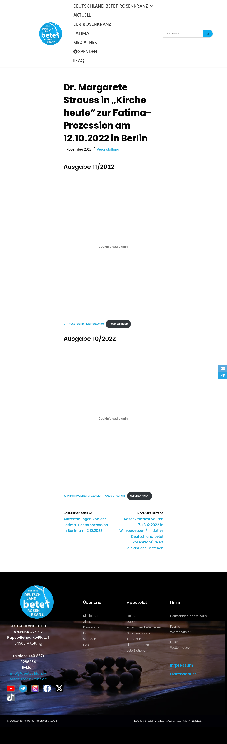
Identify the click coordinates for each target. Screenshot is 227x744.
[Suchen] (183, 34)
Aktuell (82, 15)
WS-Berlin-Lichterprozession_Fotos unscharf (94, 496)
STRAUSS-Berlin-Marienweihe (84, 324)
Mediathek (85, 42)
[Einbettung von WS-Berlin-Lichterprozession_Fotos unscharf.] (113, 418)
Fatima (81, 33)
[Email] (222, 368)
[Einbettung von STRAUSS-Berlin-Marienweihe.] (113, 246)
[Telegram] (222, 375)
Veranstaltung (108, 149)
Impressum (181, 665)
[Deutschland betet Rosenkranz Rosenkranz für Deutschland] (51, 33)
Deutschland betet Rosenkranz (113, 6)
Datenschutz (183, 673)
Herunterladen (118, 324)
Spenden (85, 51)
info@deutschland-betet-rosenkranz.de (28, 676)
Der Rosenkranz (92, 24)
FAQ (78, 60)
